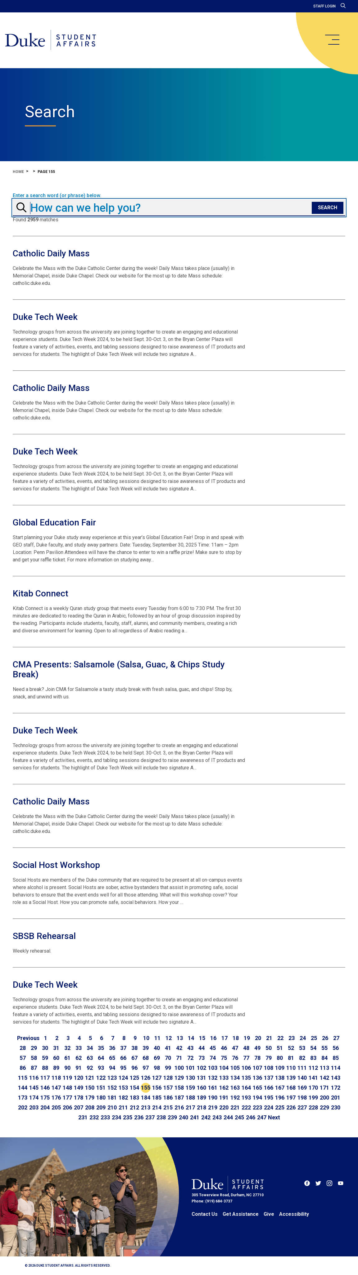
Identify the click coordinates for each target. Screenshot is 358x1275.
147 (56, 1087)
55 (324, 1048)
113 (324, 1068)
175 (45, 1097)
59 (45, 1058)
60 (56, 1058)
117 (45, 1077)
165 (257, 1087)
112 (313, 1068)
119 (67, 1077)
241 (194, 1117)
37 (123, 1048)
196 (279, 1097)
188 (190, 1097)
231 (83, 1117)
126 (145, 1077)
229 (324, 1107)
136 (257, 1077)
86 (23, 1068)
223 (257, 1107)
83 (313, 1058)
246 (250, 1117)
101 (190, 1068)
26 (325, 1038)
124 (123, 1077)
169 (302, 1087)
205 (56, 1107)
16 (213, 1038)
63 (90, 1058)
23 (291, 1038)
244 (228, 1117)
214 (156, 1107)
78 (257, 1058)
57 (23, 1058)
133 (224, 1077)
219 (212, 1107)
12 (168, 1038)
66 (123, 1058)
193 (246, 1097)
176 (56, 1097)
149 (78, 1087)
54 (313, 1048)
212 (134, 1107)
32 (67, 1048)
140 (302, 1077)
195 (268, 1097)
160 (201, 1087)
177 (67, 1097)
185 (156, 1097)
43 (190, 1048)
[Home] (50, 40)
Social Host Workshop (56, 865)
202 (22, 1107)
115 (22, 1077)
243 (217, 1117)
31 (56, 1048)
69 (157, 1058)
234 (116, 1117)
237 (150, 1117)
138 (279, 1077)
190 (212, 1097)
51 (280, 1048)
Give (269, 1214)
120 (78, 1077)
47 (235, 1048)
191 (224, 1097)
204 (45, 1107)
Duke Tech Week (45, 317)
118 (56, 1077)
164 (246, 1087)
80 (280, 1058)
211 (123, 1107)
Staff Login (324, 6)
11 (157, 1038)
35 (101, 1048)
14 (191, 1038)
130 (190, 1077)
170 (313, 1087)
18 (236, 1038)
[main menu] (331, 40)
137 (268, 1077)
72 (190, 1058)
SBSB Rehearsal (44, 936)
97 (146, 1068)
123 (112, 1077)
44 (201, 1048)
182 (123, 1097)
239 (172, 1117)
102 (201, 1068)
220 (224, 1107)
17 (224, 1038)
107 (257, 1068)
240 (183, 1117)
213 (145, 1107)
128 (168, 1077)
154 (134, 1087)
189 (201, 1097)
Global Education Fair (54, 522)
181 (112, 1097)
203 (34, 1107)
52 (291, 1048)
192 (235, 1097)
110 (291, 1068)
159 (190, 1087)
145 (34, 1087)
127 (156, 1077)
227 (302, 1107)
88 (45, 1068)
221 (235, 1107)
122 (101, 1077)
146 (45, 1087)
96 (134, 1068)
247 (261, 1117)
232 (94, 1117)
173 (22, 1097)
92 (90, 1068)
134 (235, 1077)
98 (157, 1068)
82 (302, 1058)
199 (313, 1097)
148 (67, 1087)
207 (78, 1107)
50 (268, 1048)
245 (239, 1117)
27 (336, 1038)
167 (279, 1087)
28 (23, 1048)
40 (157, 1048)
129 (179, 1077)
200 (324, 1097)
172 (335, 1087)
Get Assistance (241, 1214)
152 (112, 1087)
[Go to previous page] (28, 1038)
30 (45, 1048)
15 (202, 1038)
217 (190, 1107)
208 (89, 1107)
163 (235, 1087)
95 (123, 1068)
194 (257, 1097)
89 (56, 1068)
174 (34, 1097)
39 (146, 1048)
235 (127, 1117)
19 (247, 1038)
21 (269, 1038)
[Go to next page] (274, 1117)
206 (67, 1107)
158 (179, 1087)
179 (89, 1097)
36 (112, 1048)
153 (123, 1087)
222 (246, 1107)
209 (101, 1107)
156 (156, 1087)
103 (212, 1068)
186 (168, 1097)
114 (335, 1068)
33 (78, 1048)
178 (78, 1097)
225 (279, 1107)
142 (324, 1077)
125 (134, 1077)
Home (18, 172)
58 (34, 1058)
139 (291, 1077)
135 (246, 1077)
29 (34, 1048)
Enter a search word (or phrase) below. (57, 195)
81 (291, 1058)
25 (314, 1038)
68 (146, 1058)
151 (101, 1087)
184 (145, 1097)
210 (112, 1107)
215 (168, 1107)
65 (112, 1058)
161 (212, 1087)
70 (168, 1058)
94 (112, 1068)
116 (34, 1077)
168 (291, 1087)
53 (302, 1048)
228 (313, 1107)
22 (280, 1038)
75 (224, 1058)
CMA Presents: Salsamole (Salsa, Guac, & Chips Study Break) (119, 669)
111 (302, 1068)
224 (268, 1107)
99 (168, 1068)
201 (335, 1097)
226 (291, 1107)
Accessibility (294, 1214)
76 (235, 1058)
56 (336, 1048)
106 (246, 1068)
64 (101, 1058)
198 (302, 1097)
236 (138, 1117)
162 (224, 1087)
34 (90, 1048)
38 (134, 1048)
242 (206, 1117)
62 (78, 1058)
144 (22, 1087)
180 (101, 1097)
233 (105, 1117)
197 (291, 1097)
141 (313, 1077)
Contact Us (205, 1214)
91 (78, 1068)
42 (179, 1048)
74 (213, 1058)
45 (213, 1048)
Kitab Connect (40, 593)
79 (268, 1058)
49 (257, 1048)
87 (34, 1068)
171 (324, 1087)
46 (224, 1048)
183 (134, 1097)
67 (134, 1058)
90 (67, 1068)
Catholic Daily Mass (51, 253)
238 (161, 1117)
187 (179, 1097)
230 (335, 1107)
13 (180, 1038)
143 (335, 1077)
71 (179, 1058)
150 (89, 1087)
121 (89, 1077)
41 (168, 1048)
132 (212, 1077)
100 (179, 1068)
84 (324, 1058)
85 (336, 1058)
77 (246, 1058)
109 (279, 1068)
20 (258, 1038)
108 (268, 1068)
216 (179, 1107)
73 (201, 1058)
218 (201, 1107)
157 (168, 1087)
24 (303, 1038)
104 (224, 1068)
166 (268, 1087)
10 (146, 1038)
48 (246, 1048)
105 (235, 1068)
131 (201, 1077)
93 (101, 1068)
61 (67, 1058)
